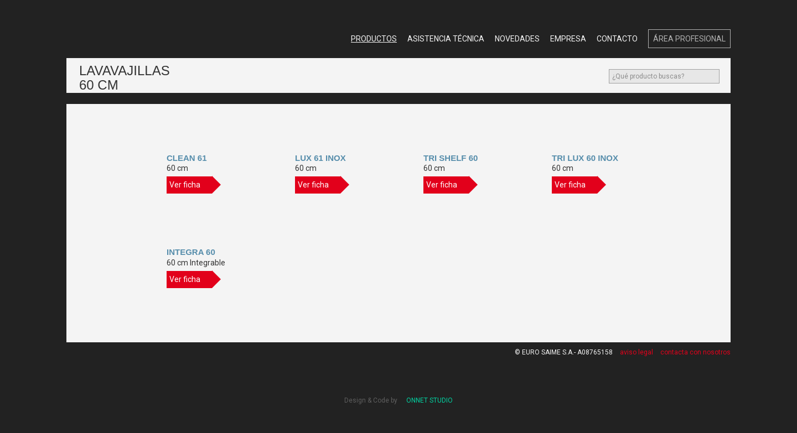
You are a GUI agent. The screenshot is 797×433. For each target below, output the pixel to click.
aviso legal (636, 352)
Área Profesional (689, 38)
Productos (374, 38)
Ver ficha (190, 185)
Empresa (568, 38)
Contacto (617, 38)
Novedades (517, 38)
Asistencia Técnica (445, 38)
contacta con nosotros (695, 352)
